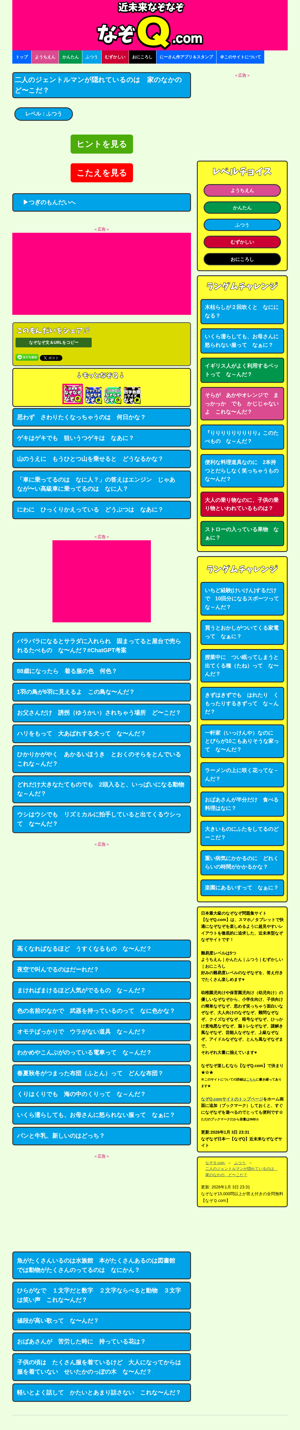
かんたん (70, 57)
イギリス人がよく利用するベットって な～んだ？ (242, 370)
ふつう (92, 57)
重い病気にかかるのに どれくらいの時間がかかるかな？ (242, 862)
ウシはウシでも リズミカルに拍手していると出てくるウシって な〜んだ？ (99, 819)
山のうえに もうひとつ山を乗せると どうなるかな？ (90, 459)
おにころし (142, 57)
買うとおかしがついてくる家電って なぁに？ (242, 632)
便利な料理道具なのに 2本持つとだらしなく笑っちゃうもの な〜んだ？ (244, 470)
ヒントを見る (101, 144)
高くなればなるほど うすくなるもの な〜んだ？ (84, 948)
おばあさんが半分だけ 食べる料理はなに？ (242, 804)
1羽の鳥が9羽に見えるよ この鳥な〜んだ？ (76, 692)
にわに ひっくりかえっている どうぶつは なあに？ (90, 509)
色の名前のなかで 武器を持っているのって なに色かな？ (96, 1011)
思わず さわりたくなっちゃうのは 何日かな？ (81, 417)
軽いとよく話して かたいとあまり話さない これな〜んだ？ (99, 1392)
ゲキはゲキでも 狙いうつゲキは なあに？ (75, 438)
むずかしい (115, 57)
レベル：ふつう (43, 114)
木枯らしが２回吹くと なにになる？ (242, 311)
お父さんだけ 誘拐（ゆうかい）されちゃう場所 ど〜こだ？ (99, 712)
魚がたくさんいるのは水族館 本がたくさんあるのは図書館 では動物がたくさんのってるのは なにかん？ (99, 1265)
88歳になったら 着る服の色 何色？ (67, 671)
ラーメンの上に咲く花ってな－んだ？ (242, 774)
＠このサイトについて (240, 57)
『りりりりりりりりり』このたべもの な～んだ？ (242, 437)
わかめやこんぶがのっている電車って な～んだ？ (84, 1052)
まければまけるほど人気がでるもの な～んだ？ (81, 990)
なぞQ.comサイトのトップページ (232, 1099)
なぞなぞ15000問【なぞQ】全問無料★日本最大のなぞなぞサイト (150, 25)
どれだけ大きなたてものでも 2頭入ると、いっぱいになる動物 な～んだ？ (103, 789)
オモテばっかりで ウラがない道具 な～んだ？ (81, 1031)
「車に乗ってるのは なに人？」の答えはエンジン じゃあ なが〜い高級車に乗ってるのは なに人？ (99, 484)
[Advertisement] (101, 274)
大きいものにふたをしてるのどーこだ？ (242, 833)
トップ (22, 57)
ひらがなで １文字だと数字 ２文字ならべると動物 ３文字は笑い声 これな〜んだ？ (99, 1295)
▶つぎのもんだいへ (46, 202)
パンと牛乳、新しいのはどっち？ (61, 1135)
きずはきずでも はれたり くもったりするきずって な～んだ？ (242, 703)
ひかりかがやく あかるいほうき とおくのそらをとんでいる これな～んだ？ (102, 759)
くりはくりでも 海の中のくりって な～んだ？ (81, 1094)
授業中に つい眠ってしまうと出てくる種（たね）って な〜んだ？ (242, 665)
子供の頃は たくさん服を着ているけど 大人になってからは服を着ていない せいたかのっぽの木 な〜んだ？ (99, 1367)
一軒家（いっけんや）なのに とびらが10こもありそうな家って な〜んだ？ (242, 741)
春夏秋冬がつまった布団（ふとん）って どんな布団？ (90, 1073)
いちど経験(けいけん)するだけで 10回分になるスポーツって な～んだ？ (244, 598)
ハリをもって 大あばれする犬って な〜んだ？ (81, 733)
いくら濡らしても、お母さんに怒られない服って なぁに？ (96, 1115)
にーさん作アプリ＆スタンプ (186, 57)
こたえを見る (101, 172)
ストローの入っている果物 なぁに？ (242, 534)
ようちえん (45, 57)
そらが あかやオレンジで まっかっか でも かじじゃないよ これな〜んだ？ (242, 403)
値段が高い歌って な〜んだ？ (58, 1320)
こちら (251, 1079)
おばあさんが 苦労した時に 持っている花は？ (81, 1341)
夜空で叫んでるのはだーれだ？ (58, 969)
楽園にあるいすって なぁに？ (242, 888)
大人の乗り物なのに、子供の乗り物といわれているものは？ (242, 504)
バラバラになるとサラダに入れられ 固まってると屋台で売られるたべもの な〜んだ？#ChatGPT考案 (99, 646)
